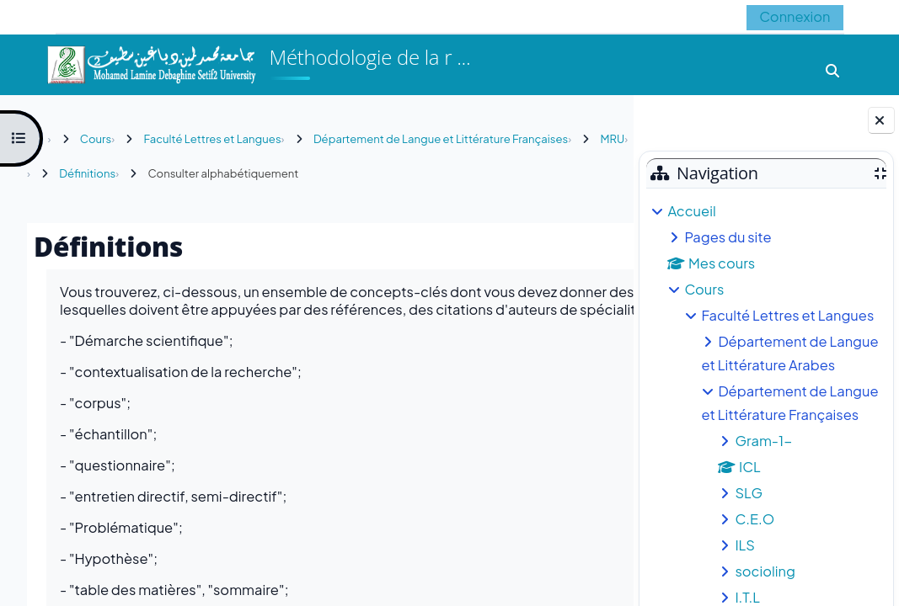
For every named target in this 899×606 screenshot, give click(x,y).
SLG (749, 493)
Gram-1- (763, 440)
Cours (704, 289)
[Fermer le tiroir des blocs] (881, 120)
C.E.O (754, 519)
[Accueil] (150, 63)
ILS (745, 545)
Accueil (691, 211)
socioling (765, 571)
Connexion (794, 16)
